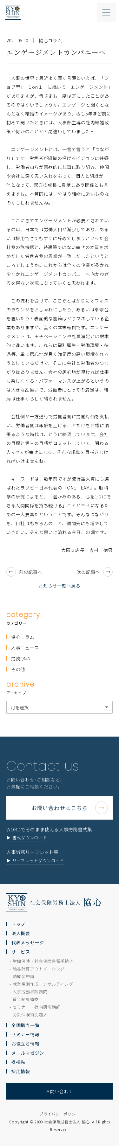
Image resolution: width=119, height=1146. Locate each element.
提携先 (18, 1062)
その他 (18, 669)
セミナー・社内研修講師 (37, 1007)
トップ (18, 924)
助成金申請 (24, 976)
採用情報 (20, 1071)
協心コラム (23, 637)
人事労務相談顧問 (30, 992)
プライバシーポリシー (59, 1113)
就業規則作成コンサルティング (43, 984)
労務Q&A (20, 658)
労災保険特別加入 (30, 1014)
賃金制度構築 (26, 999)
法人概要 (20, 933)
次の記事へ (95, 572)
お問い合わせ (59, 1091)
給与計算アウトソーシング (39, 969)
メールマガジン (27, 1053)
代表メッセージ (27, 942)
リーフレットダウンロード (38, 877)
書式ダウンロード (29, 854)
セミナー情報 (25, 1034)
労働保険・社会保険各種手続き (43, 961)
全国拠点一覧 (25, 1025)
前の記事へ (24, 572)
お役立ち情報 (25, 1043)
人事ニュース (25, 647)
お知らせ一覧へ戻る (59, 585)
